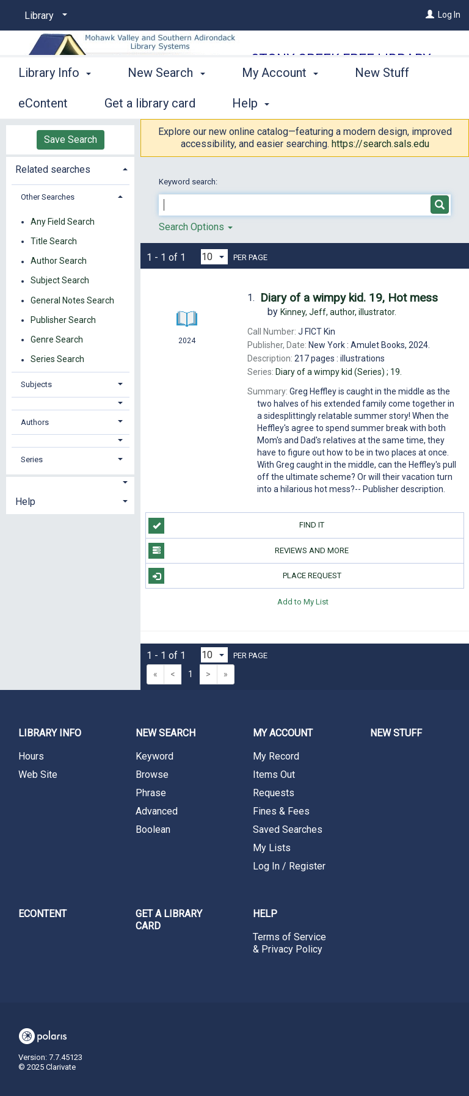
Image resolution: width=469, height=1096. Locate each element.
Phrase (151, 793)
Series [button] (32, 459)
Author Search (59, 261)
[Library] (43, 16)
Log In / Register (289, 866)
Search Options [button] (196, 227)
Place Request (244, 576)
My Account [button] (280, 101)
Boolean (153, 829)
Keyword (154, 756)
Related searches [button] (52, 169)
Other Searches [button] (48, 196)
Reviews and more (248, 551)
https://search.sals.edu (380, 144)
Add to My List (303, 601)
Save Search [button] (70, 139)
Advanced (157, 811)
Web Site (37, 774)
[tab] (70, 168)
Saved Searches (287, 829)
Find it (236, 526)
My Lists (272, 848)
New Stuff (396, 733)
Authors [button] (35, 422)
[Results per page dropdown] (214, 256)
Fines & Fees (281, 811)
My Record (276, 756)
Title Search (54, 241)
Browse (152, 774)
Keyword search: (189, 181)
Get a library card (169, 920)
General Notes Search (72, 300)
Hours (31, 756)
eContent (42, 914)
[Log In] (430, 15)
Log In (449, 15)
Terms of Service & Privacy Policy (289, 943)
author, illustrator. (338, 312)
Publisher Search (63, 320)
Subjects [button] (36, 384)
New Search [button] (166, 101)
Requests (273, 793)
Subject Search (60, 281)
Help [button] (25, 501)
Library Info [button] (54, 101)
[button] (70, 403)
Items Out (274, 774)
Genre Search (57, 339)
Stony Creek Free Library (341, 59)
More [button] (379, 103)
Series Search (57, 360)
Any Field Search (63, 222)
